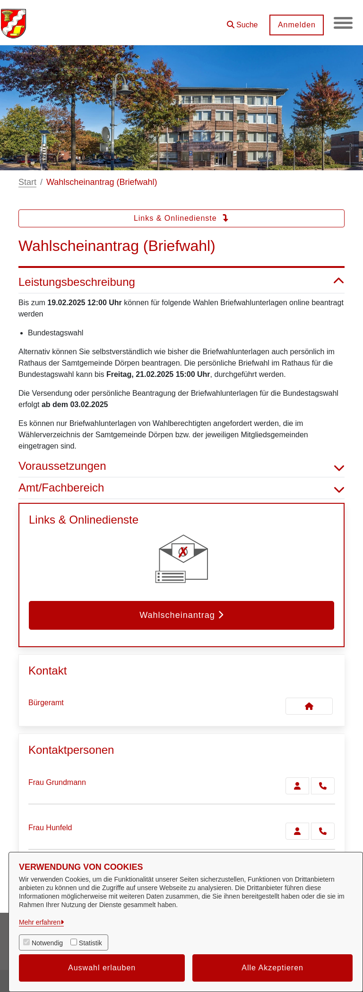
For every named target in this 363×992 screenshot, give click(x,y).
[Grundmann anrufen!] (323, 785)
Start (27, 182)
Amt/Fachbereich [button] (181, 488)
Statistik (90, 943)
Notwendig (47, 943)
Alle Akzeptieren (272, 968)
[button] (242, 21)
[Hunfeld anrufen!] (323, 831)
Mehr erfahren (39, 922)
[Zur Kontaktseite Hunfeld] (297, 831)
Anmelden (296, 25)
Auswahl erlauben (102, 968)
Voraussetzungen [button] (181, 466)
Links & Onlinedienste (181, 218)
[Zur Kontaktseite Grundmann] (297, 785)
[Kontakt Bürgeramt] (309, 706)
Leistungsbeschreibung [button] (181, 282)
